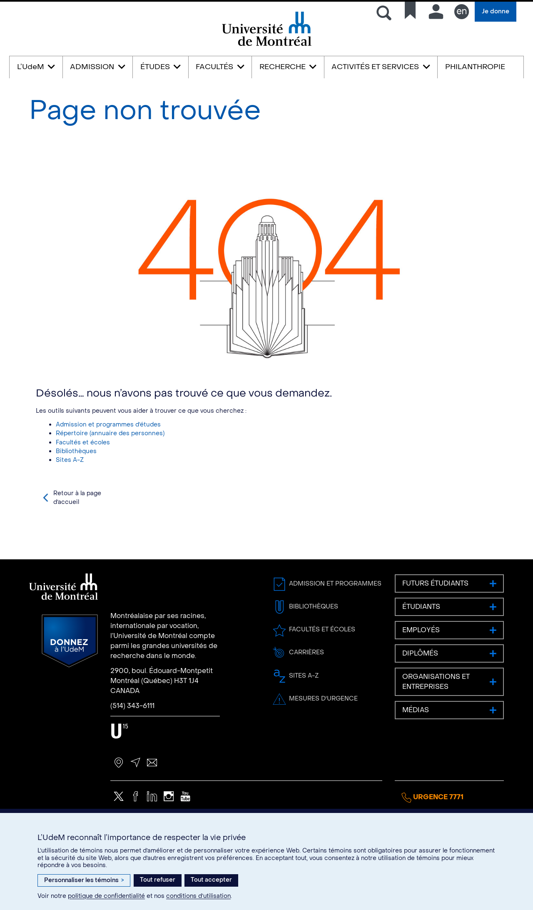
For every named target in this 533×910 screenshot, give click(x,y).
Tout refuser (157, 880)
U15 (119, 759)
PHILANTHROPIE (475, 67)
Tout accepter (211, 880)
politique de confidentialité (106, 896)
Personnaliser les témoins (84, 880)
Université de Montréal (266, 45)
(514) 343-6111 (132, 734)
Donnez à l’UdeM (70, 669)
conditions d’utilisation (198, 896)
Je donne (495, 11)
